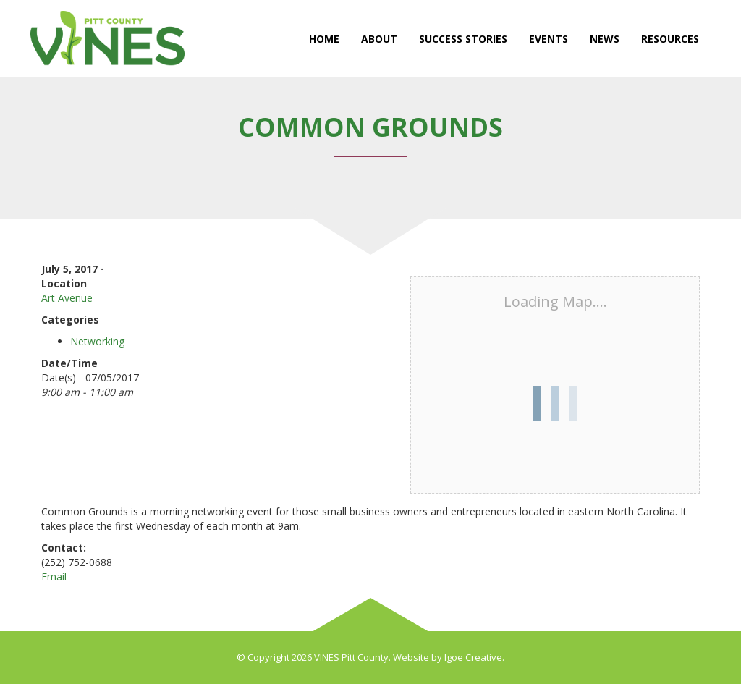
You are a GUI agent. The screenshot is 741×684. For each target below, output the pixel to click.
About (379, 39)
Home (324, 39)
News (604, 39)
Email (54, 576)
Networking (97, 341)
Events (548, 39)
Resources (670, 39)
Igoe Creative (473, 657)
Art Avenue (67, 298)
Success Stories (463, 39)
